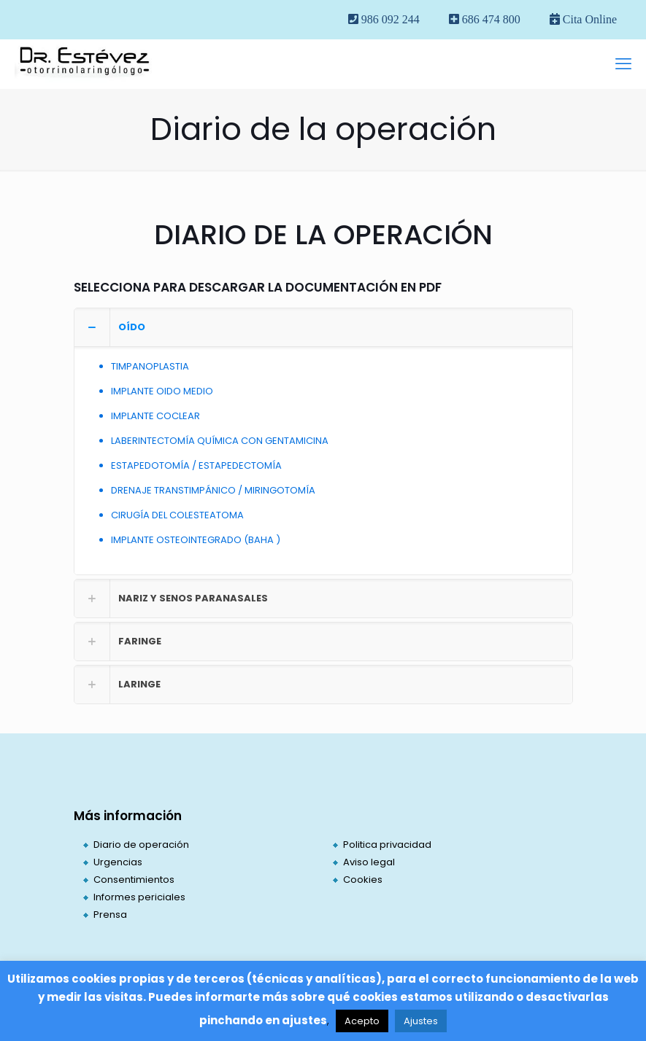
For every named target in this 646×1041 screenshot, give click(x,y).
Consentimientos (133, 879)
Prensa (110, 914)
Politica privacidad (387, 844)
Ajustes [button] (421, 1021)
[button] (323, 441)
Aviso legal (369, 862)
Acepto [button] (362, 1021)
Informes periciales (139, 897)
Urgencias (117, 862)
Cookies (362, 879)
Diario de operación (141, 844)
